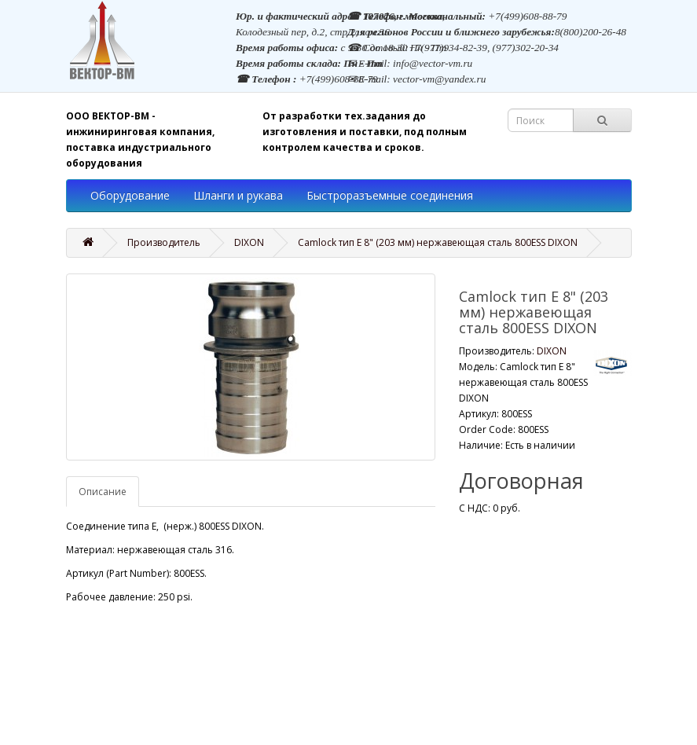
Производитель (163, 242)
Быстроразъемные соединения (389, 195)
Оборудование (130, 195)
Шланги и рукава (238, 195)
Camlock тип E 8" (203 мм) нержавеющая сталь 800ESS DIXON (438, 242)
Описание (103, 491)
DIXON (249, 242)
